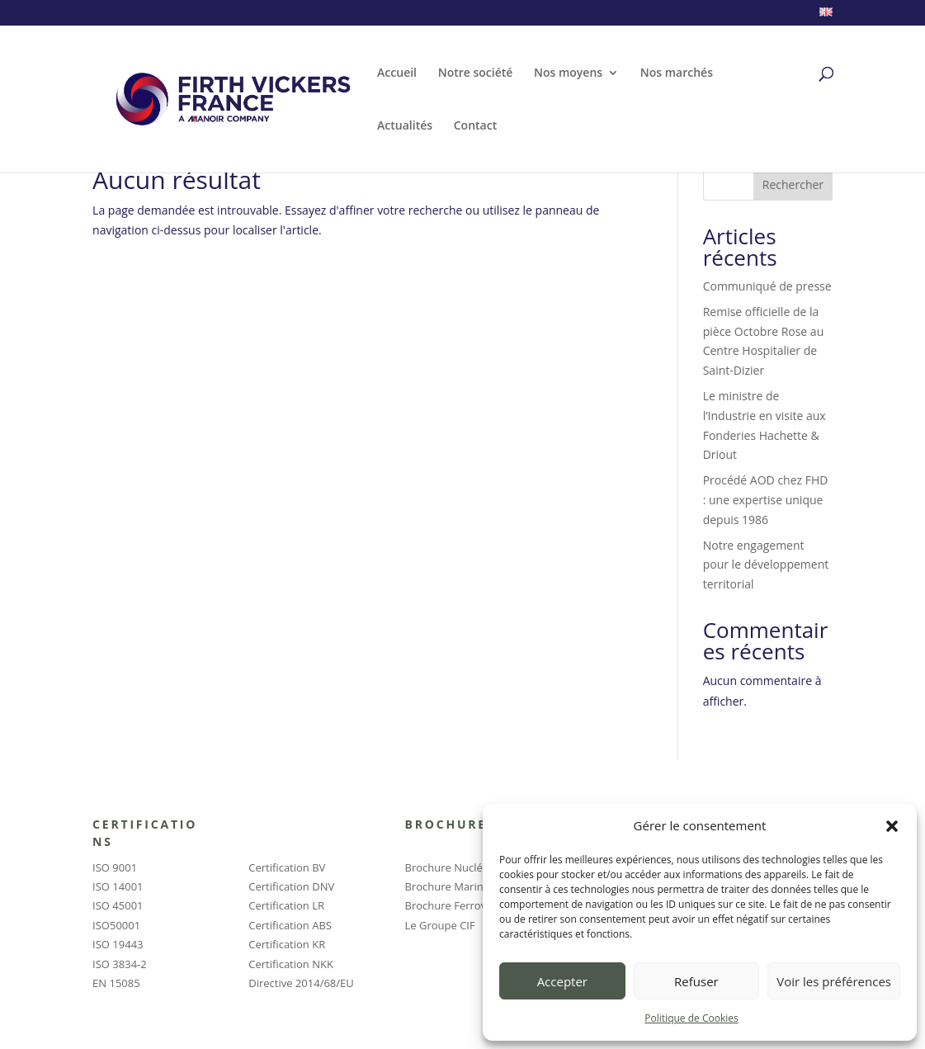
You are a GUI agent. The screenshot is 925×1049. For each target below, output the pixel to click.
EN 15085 (116, 983)
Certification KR (286, 944)
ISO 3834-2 (119, 964)
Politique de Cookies (691, 1018)
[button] (892, 826)
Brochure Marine (447, 886)
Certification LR (286, 905)
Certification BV (286, 867)
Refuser (696, 981)
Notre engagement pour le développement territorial (766, 565)
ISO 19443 (117, 944)
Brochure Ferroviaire (456, 905)
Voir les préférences (833, 981)
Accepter (562, 981)
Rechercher (793, 184)
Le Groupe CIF (440, 925)
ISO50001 (116, 925)
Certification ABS (290, 925)
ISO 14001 (117, 886)
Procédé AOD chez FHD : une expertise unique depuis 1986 (765, 499)
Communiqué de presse (767, 286)
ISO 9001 (114, 867)
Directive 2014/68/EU (300, 983)
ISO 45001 (117, 905)
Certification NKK (290, 964)
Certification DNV (291, 886)
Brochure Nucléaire (453, 867)
